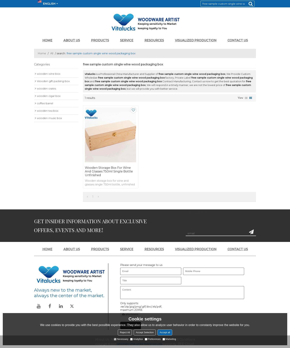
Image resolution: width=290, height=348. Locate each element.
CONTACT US (237, 40)
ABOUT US (71, 40)
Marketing (169, 339)
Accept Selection (145, 332)
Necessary (121, 339)
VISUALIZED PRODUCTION (195, 40)
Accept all (165, 332)
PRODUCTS (100, 40)
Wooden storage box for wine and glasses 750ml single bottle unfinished (109, 171)
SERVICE (126, 40)
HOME (47, 40)
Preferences (153, 339)
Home (42, 53)
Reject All (125, 332)
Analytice (136, 339)
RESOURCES (154, 40)
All (51, 53)
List (246, 98)
